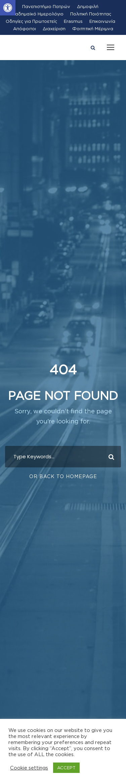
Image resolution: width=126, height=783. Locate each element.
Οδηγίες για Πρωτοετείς (31, 21)
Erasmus (73, 21)
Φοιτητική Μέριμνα (92, 28)
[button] (7, 7)
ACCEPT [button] (66, 767)
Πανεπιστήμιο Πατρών (46, 6)
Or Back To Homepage (63, 476)
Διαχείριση (54, 28)
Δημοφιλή (87, 6)
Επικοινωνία (102, 21)
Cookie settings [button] (29, 768)
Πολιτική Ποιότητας (90, 13)
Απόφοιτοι (24, 28)
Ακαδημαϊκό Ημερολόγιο (36, 13)
